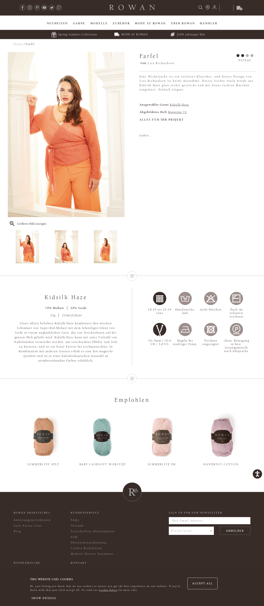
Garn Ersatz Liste (28, 525)
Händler (208, 23)
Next (122, 247)
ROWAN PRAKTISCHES (32, 512)
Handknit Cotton (221, 464)
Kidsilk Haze (179, 104)
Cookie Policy (108, 590)
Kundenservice (85, 512)
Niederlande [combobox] (181, 530)
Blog (17, 531)
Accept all (202, 583)
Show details (44, 598)
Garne (79, 23)
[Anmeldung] (214, 8)
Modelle (99, 23)
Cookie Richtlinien (86, 548)
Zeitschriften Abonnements (93, 531)
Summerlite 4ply (43, 464)
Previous (10, 247)
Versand (77, 525)
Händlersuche (27, 563)
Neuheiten (57, 23)
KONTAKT (79, 563)
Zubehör (121, 23)
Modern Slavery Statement (92, 554)
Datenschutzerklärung (88, 542)
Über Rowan (183, 23)
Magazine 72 (177, 112)
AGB (74, 537)
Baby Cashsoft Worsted (102, 464)
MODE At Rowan (150, 23)
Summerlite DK (162, 464)
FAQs (75, 520)
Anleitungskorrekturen (32, 520)
